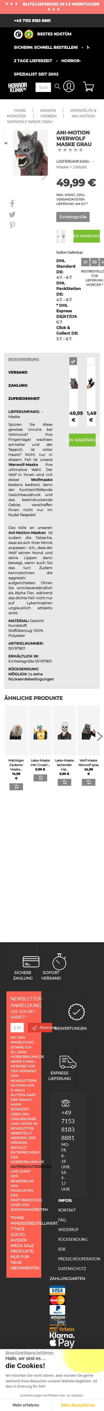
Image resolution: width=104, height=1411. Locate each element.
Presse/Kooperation (79, 1259)
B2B (61, 1249)
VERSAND (17, 372)
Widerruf (68, 1229)
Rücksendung (73, 1239)
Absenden (42, 1027)
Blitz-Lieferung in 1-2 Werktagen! (61, 4)
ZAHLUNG (17, 385)
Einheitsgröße (73, 216)
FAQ (62, 1219)
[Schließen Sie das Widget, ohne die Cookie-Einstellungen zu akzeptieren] (29, 1353)
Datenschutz (72, 1268)
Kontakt (67, 1210)
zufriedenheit (24, 399)
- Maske (74, 164)
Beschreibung (23, 359)
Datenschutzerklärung (35, 1166)
